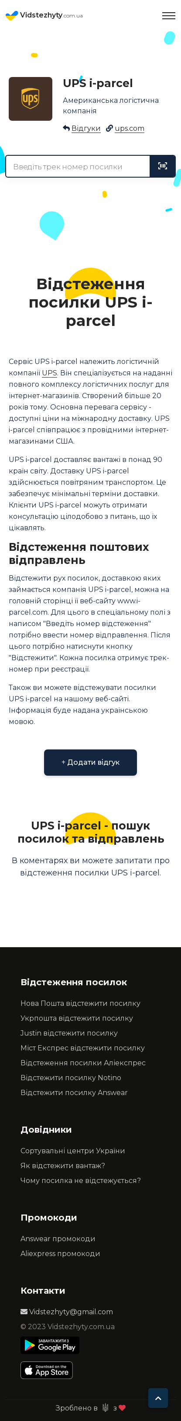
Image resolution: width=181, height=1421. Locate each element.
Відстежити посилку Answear (74, 1092)
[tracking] (163, 166)
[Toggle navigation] (169, 16)
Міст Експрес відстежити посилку (82, 1048)
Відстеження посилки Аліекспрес (83, 1063)
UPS (49, 373)
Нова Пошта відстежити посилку (80, 1003)
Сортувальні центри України (72, 1151)
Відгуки (86, 128)
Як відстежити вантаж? (62, 1166)
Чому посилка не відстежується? (80, 1180)
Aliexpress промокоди (60, 1254)
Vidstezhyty (44, 15)
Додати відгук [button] (90, 762)
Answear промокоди (58, 1239)
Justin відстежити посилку (69, 1033)
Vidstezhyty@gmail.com (66, 1312)
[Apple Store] (49, 1370)
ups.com (129, 128)
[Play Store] (49, 1345)
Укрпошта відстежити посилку (76, 1018)
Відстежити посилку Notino (70, 1078)
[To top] (158, 1398)
